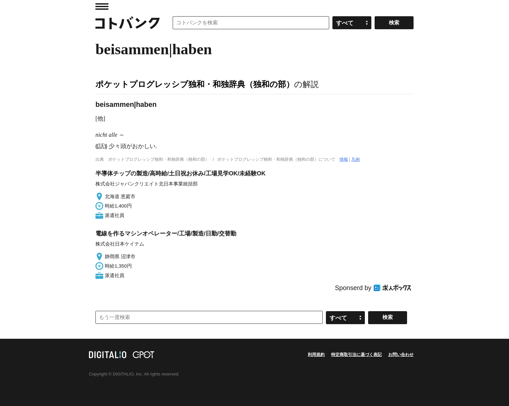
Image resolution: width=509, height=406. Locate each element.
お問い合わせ (401, 354)
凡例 (355, 159)
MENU (101, 6)
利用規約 (316, 354)
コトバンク (127, 22)
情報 (344, 159)
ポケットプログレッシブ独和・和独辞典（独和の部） (194, 84)
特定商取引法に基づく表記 (356, 354)
